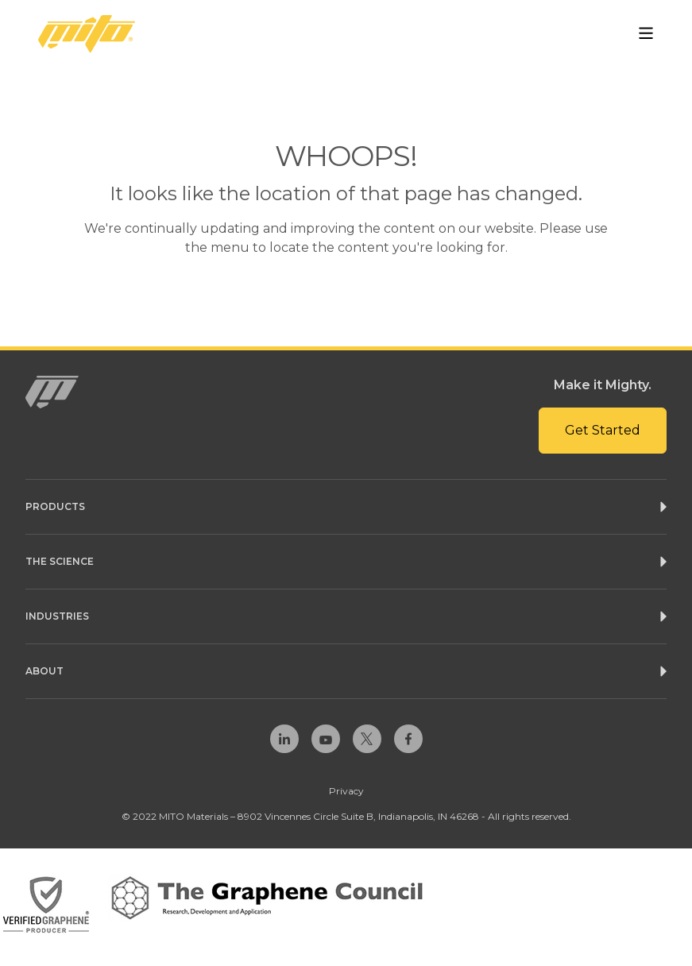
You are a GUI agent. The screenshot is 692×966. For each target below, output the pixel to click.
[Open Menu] (646, 33)
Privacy (346, 791)
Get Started (602, 430)
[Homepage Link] (86, 33)
